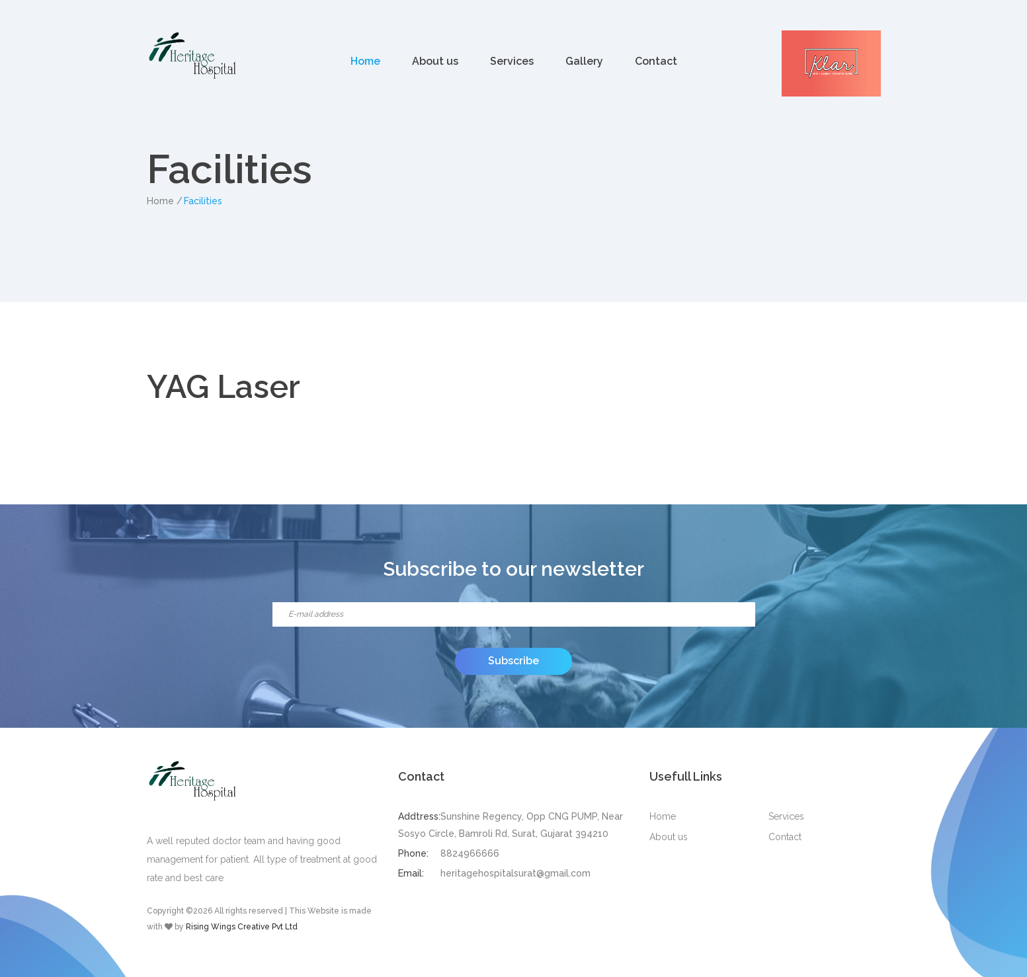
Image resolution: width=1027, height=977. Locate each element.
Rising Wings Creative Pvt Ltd (242, 926)
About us (435, 61)
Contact (656, 61)
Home (365, 61)
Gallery (584, 61)
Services (512, 61)
